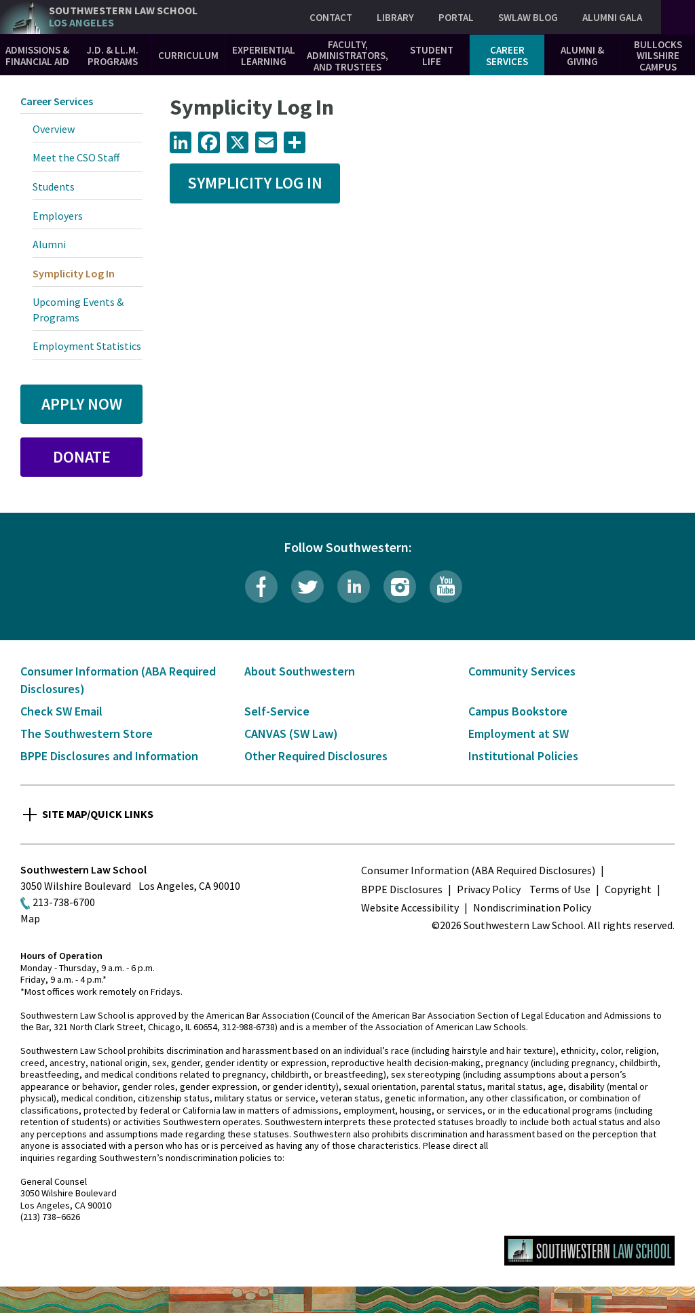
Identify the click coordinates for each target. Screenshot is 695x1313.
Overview (54, 129)
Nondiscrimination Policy (532, 907)
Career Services (507, 55)
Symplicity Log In (254, 182)
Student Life (431, 55)
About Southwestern (299, 671)
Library (395, 17)
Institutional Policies (523, 756)
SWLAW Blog (528, 17)
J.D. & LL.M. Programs (112, 55)
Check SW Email (61, 711)
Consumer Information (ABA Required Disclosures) (478, 870)
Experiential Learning (263, 55)
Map (30, 918)
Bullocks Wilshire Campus (658, 55)
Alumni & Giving (582, 55)
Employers (58, 215)
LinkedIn (353, 586)
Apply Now (81, 403)
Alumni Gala (612, 17)
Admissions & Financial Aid (37, 55)
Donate (82, 456)
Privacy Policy (489, 889)
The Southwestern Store (86, 733)
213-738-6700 (64, 902)
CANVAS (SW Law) (291, 733)
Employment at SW (518, 733)
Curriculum (188, 55)
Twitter (307, 586)
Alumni (49, 244)
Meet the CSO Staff (76, 157)
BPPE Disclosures (402, 889)
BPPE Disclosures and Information (109, 756)
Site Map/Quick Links (97, 814)
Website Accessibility (410, 907)
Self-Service (276, 711)
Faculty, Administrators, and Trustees (347, 55)
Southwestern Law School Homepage (589, 1250)
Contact (330, 17)
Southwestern (123, 16)
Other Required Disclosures (316, 756)
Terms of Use (559, 889)
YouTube (446, 586)
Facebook (261, 586)
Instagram (399, 586)
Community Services (522, 671)
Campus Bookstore (517, 711)
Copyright (628, 889)
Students (54, 186)
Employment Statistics (87, 346)
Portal (456, 17)
